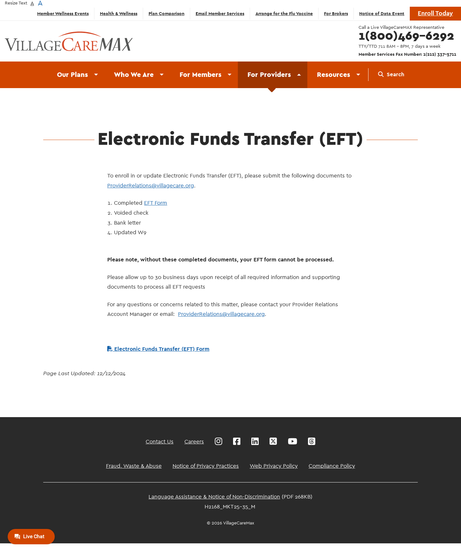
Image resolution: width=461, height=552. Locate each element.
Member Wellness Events (63, 14)
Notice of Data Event (381, 14)
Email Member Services (220, 14)
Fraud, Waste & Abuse (134, 466)
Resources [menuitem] (333, 74)
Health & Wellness (118, 14)
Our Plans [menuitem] (72, 74)
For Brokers (336, 14)
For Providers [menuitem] (269, 74)
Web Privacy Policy (274, 466)
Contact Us (160, 441)
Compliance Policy (332, 466)
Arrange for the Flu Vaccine (284, 14)
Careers (194, 441)
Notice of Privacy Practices (206, 466)
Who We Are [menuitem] (134, 74)
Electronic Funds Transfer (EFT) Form (158, 349)
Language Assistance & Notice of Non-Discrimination (214, 496)
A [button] (32, 3)
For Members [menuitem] (201, 74)
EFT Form (155, 203)
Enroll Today (435, 14)
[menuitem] (391, 74)
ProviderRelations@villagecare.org (150, 185)
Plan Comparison (166, 14)
